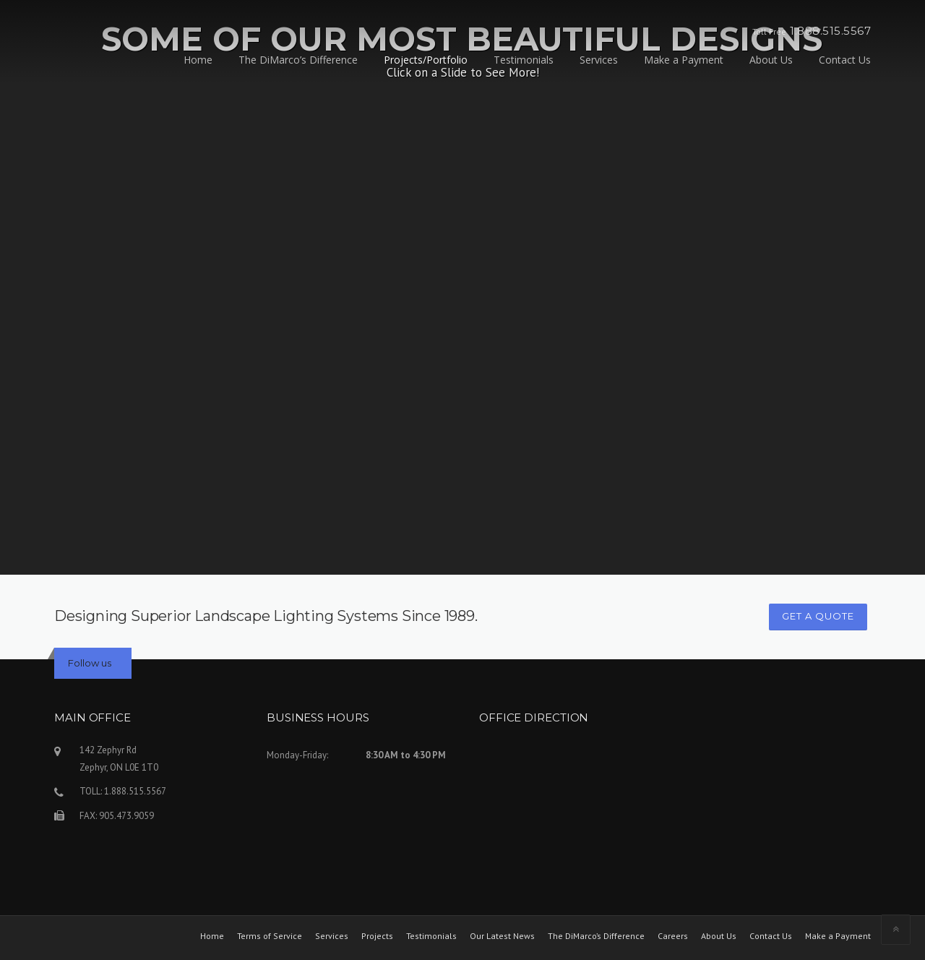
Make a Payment (683, 60)
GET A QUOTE (818, 616)
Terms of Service (269, 936)
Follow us (89, 663)
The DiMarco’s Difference (298, 60)
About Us (771, 60)
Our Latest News (502, 936)
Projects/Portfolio (426, 60)
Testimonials (524, 60)
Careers (673, 936)
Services (599, 60)
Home (198, 60)
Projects (377, 936)
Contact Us (845, 60)
